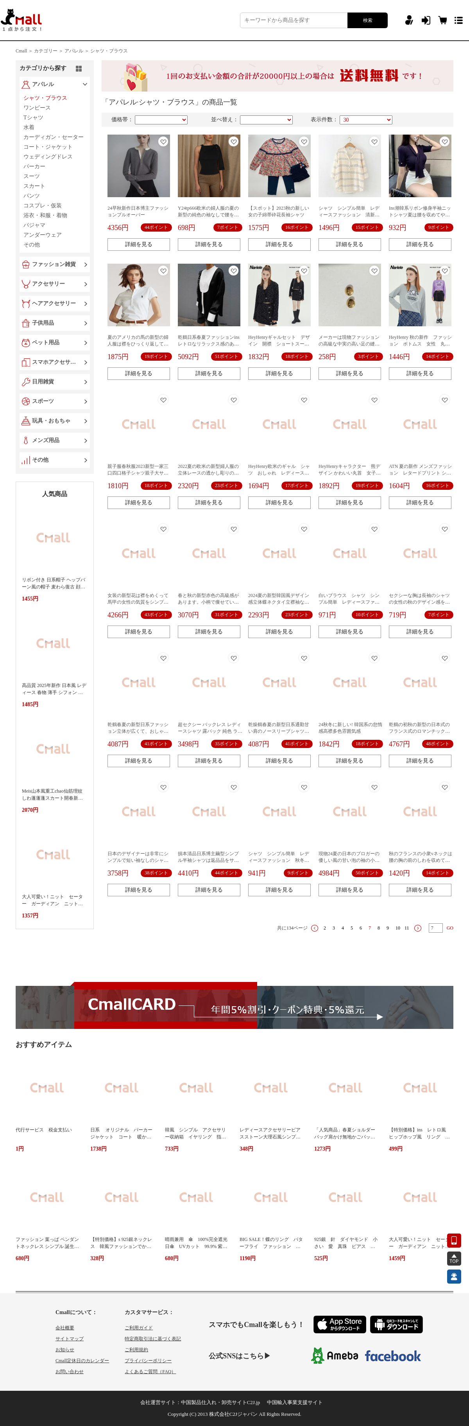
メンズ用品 (45, 440)
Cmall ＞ (24, 51)
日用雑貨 (43, 382)
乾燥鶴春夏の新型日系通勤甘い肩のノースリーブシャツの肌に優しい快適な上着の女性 (278, 731)
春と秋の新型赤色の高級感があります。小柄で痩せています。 (208, 602)
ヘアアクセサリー (54, 303)
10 (398, 928)
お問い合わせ (69, 1371)
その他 (40, 460)
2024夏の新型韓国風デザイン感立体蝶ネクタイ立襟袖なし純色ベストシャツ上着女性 (278, 602)
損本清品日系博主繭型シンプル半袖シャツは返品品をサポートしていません (208, 860)
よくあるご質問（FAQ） (150, 1371)
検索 (367, 20)
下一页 (417, 928)
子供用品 (43, 323)
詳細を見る (138, 244)
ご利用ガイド (139, 1328)
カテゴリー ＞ (48, 51)
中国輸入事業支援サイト (295, 1402)
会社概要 (64, 1328)
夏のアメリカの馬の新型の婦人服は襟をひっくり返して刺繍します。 (137, 343)
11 (407, 928)
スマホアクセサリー (55, 362)
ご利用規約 (136, 1349)
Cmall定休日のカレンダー (82, 1360)
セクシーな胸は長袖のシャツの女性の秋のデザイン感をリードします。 (419, 602)
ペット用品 (45, 342)
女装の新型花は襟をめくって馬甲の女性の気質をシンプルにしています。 (137, 602)
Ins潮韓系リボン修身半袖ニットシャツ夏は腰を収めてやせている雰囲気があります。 (420, 214)
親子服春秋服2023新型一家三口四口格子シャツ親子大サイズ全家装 (137, 473)
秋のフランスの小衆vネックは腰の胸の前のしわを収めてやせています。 (420, 860)
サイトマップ (69, 1338)
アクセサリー (48, 284)
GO (450, 928)
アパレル (43, 84)
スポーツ (43, 401)
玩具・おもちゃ (51, 421)
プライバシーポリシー (148, 1360)
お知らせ (64, 1349)
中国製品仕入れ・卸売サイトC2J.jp (220, 1402)
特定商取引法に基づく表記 (153, 1338)
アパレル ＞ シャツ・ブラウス (96, 51)
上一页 (314, 928)
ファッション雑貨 (54, 264)
